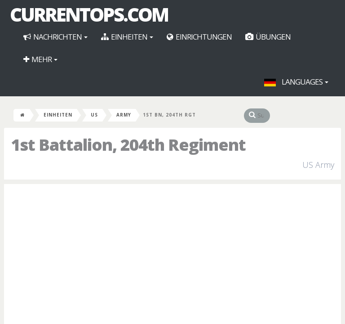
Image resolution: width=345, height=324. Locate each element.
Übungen (268, 37)
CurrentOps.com (89, 14)
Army (123, 115)
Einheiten (127, 37)
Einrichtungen (199, 37)
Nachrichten (55, 37)
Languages (296, 81)
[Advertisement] (172, 256)
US (94, 115)
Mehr (40, 59)
